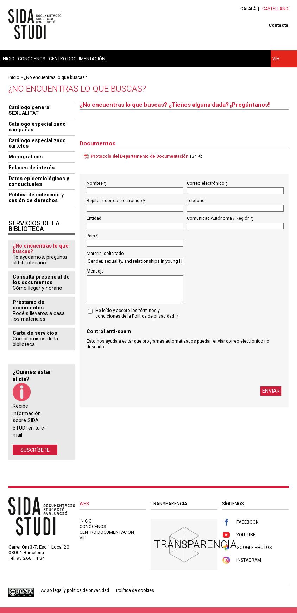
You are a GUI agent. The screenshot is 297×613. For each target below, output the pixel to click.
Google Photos (247, 547)
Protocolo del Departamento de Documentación (139, 156)
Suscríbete (35, 449)
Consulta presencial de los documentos (41, 280)
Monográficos (25, 157)
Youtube (238, 535)
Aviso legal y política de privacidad (75, 590)
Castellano (275, 8)
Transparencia (195, 544)
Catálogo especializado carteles (37, 143)
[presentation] (140, 368)
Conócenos (31, 58)
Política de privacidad (153, 316)
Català (248, 8)
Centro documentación (77, 58)
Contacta (278, 25)
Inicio (8, 58)
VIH (275, 58)
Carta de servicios (35, 333)
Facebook (240, 522)
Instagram (241, 560)
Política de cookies (135, 590)
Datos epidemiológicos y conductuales (38, 181)
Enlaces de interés (31, 167)
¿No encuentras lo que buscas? (55, 77)
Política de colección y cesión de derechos (36, 198)
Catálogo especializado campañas (37, 127)
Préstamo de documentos (28, 305)
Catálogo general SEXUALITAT (29, 110)
